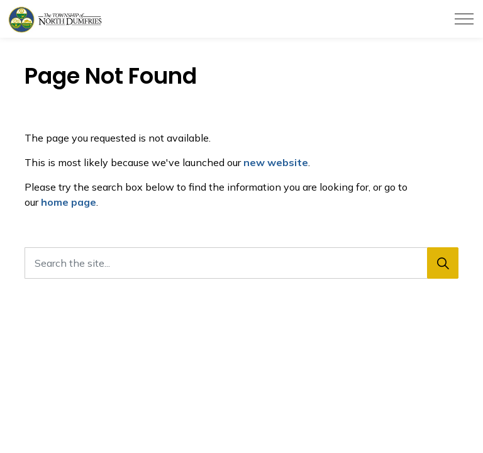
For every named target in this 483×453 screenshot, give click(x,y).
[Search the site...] (241, 263)
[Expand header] (464, 19)
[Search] (442, 263)
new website (275, 162)
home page (68, 202)
